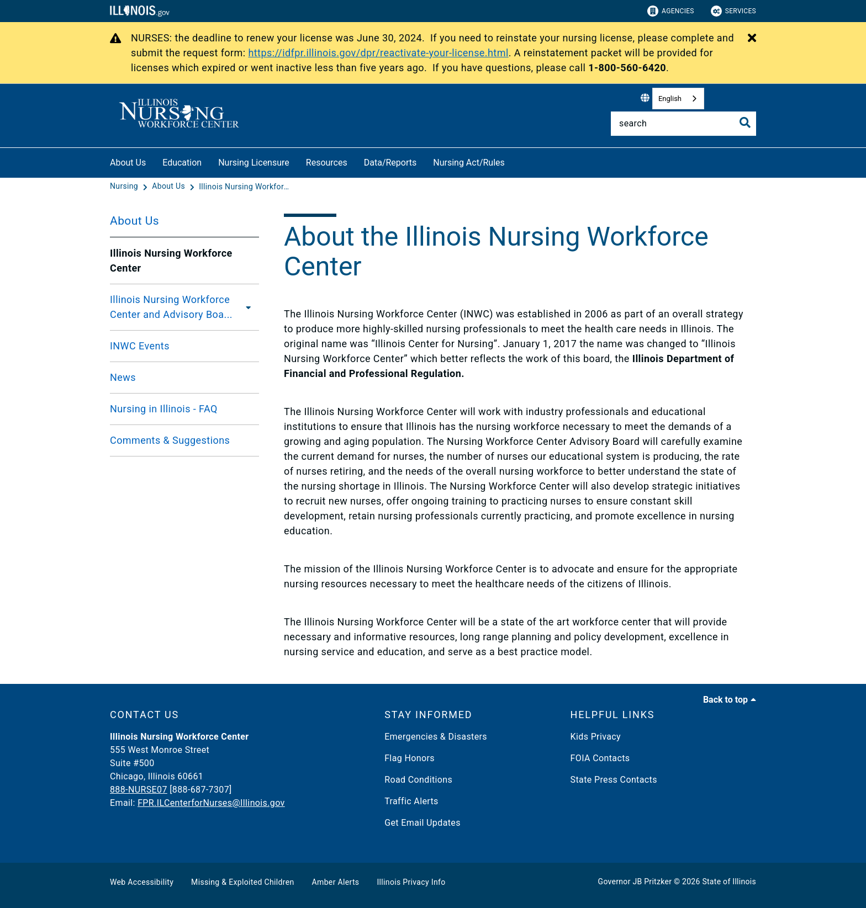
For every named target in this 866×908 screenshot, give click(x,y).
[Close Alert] (752, 38)
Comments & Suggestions (170, 440)
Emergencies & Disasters (435, 736)
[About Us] (169, 186)
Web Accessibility (141, 882)
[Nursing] (125, 186)
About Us (128, 162)
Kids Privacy (596, 736)
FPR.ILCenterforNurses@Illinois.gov (211, 803)
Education (182, 162)
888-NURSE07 (138, 789)
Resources (326, 162)
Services (733, 11)
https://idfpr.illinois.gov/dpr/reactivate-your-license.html (378, 53)
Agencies (670, 11)
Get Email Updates (422, 822)
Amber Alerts (336, 882)
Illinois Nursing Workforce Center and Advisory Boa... (171, 307)
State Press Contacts (614, 779)
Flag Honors (409, 758)
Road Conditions (418, 779)
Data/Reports (390, 162)
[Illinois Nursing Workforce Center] (246, 186)
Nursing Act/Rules (469, 162)
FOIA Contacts (600, 758)
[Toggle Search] (745, 122)
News (123, 377)
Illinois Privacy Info (411, 882)
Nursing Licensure (253, 162)
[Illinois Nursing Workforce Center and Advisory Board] (250, 306)
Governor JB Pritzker (635, 881)
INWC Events (140, 346)
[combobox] (678, 98)
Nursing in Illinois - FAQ (164, 409)
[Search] (683, 123)
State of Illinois (729, 881)
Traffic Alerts (411, 801)
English (670, 98)
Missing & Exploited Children (242, 882)
